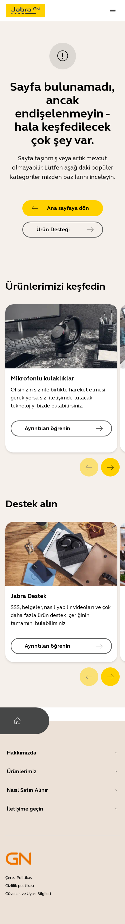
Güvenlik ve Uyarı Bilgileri (28, 893)
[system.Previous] (89, 467)
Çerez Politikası (19, 877)
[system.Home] (17, 721)
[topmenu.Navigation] (113, 11)
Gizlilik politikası (19, 885)
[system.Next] (110, 467)
